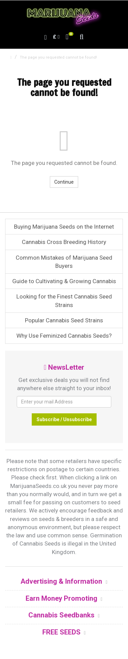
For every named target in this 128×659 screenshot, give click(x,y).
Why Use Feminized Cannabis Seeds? (64, 335)
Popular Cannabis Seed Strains (64, 320)
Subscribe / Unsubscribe (64, 419)
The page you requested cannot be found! (58, 57)
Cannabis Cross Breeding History (64, 242)
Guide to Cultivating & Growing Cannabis (64, 281)
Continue (64, 182)
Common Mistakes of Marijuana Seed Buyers (64, 261)
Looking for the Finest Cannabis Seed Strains (64, 300)
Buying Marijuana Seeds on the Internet (64, 226)
